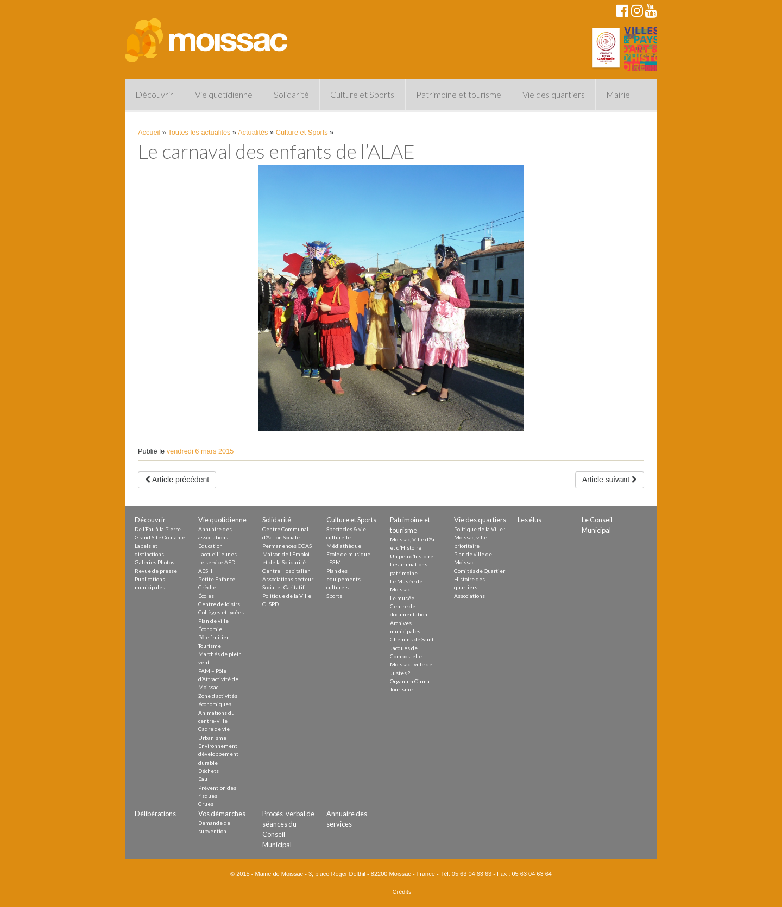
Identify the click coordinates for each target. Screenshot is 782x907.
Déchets (208, 770)
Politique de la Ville (286, 596)
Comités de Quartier (479, 571)
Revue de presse (156, 571)
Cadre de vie (214, 729)
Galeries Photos (154, 562)
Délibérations (155, 813)
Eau (202, 779)
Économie (210, 629)
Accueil (149, 132)
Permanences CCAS (287, 546)
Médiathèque (343, 546)
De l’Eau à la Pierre (158, 529)
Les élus (529, 519)
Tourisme (209, 646)
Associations (469, 596)
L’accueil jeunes (217, 554)
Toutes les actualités (199, 132)
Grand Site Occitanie (160, 537)
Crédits (402, 892)
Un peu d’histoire (411, 556)
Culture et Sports (362, 94)
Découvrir (154, 94)
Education (210, 546)
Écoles (206, 596)
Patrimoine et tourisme (458, 94)
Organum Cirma (410, 681)
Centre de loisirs (219, 604)
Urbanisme (212, 737)
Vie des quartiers (553, 94)
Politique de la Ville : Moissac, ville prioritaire (480, 537)
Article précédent (177, 479)
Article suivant (609, 479)
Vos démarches (221, 813)
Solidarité (291, 94)
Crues (205, 804)
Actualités (253, 132)
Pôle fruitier (213, 637)
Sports (334, 596)
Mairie (618, 94)
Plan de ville (213, 621)
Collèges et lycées (221, 612)
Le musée (402, 598)
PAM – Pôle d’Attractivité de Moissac (218, 679)
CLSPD (270, 604)
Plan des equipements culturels (343, 579)
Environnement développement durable (218, 754)
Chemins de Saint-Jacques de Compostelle (413, 647)
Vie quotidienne (224, 94)
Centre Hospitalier (286, 571)
